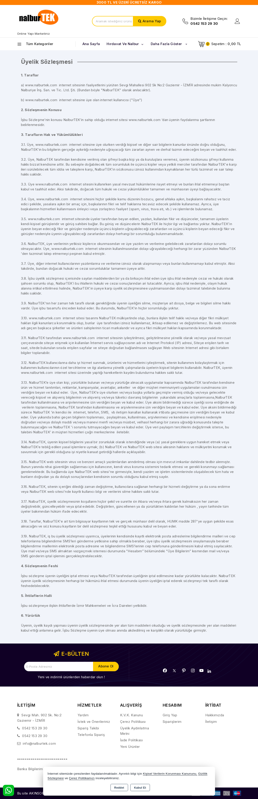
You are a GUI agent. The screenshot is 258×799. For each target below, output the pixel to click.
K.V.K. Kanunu (131, 715)
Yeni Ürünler (130, 746)
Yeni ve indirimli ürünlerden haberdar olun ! (71, 677)
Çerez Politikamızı (82, 778)
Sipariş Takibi (88, 728)
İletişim (211, 721)
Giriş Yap (170, 715)
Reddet (119, 787)
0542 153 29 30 (34, 728)
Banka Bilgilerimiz (31, 769)
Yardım (83, 715)
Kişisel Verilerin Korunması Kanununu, (170, 773)
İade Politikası (131, 740)
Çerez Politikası (133, 721)
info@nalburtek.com (39, 743)
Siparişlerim (172, 721)
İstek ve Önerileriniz (94, 721)
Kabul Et (140, 787)
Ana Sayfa (91, 44)
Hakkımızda (214, 715)
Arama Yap (152, 21)
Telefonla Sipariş (91, 735)
